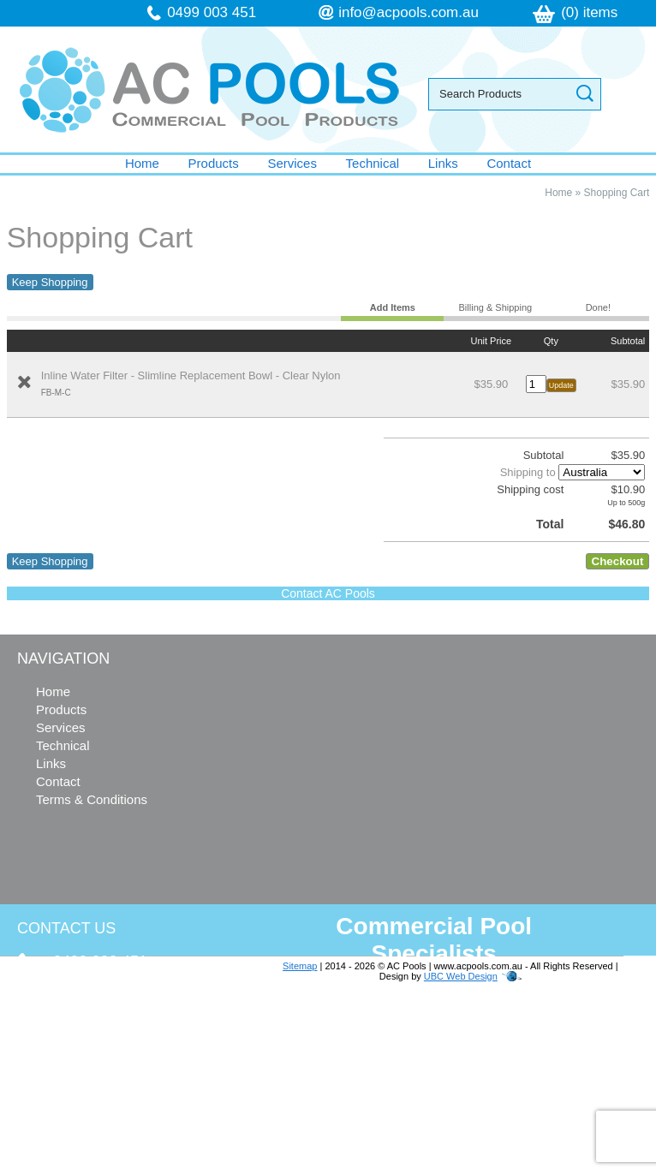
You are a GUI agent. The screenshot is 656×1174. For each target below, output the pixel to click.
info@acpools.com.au (408, 12)
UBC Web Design (461, 976)
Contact (508, 163)
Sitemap (300, 966)
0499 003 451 (211, 12)
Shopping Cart (617, 193)
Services (292, 163)
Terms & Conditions (91, 799)
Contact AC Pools (328, 593)
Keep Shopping (50, 282)
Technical (373, 163)
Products (213, 163)
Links (443, 163)
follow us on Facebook (121, 1103)
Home (142, 163)
